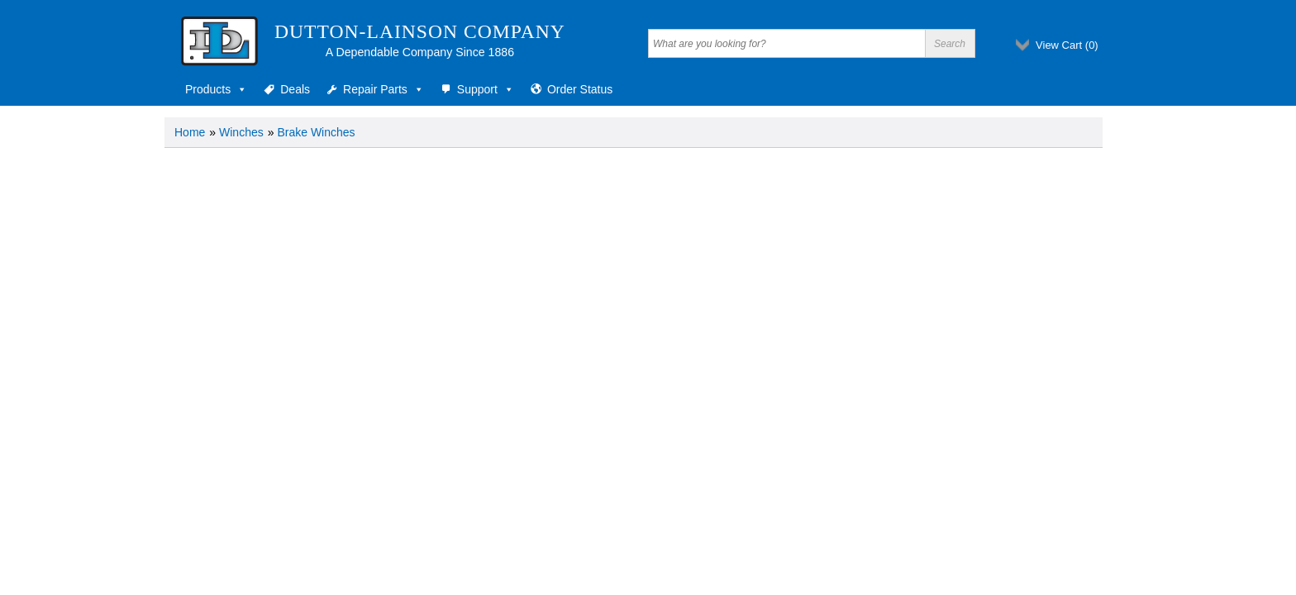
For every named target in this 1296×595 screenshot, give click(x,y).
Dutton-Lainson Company (419, 31)
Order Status (579, 89)
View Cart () (1067, 45)
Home (189, 132)
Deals (295, 89)
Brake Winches (316, 132)
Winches (241, 132)
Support (485, 89)
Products (216, 89)
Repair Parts (383, 89)
